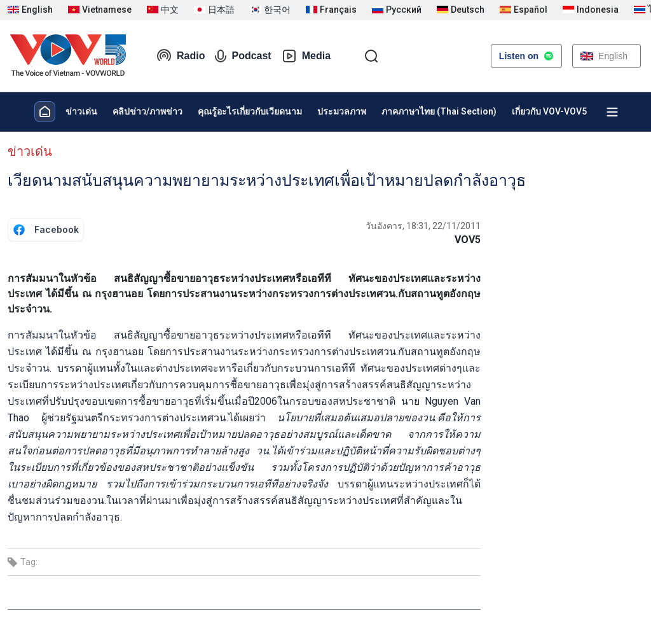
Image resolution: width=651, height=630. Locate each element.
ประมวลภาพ (341, 111)
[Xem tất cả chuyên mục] (612, 112)
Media (306, 56)
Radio (180, 56)
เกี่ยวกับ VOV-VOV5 (549, 111)
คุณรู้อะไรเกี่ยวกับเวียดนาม (250, 111)
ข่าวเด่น (81, 111)
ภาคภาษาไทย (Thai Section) (439, 111)
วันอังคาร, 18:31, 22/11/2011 (423, 226)
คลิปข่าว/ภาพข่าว (147, 111)
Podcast (243, 56)
